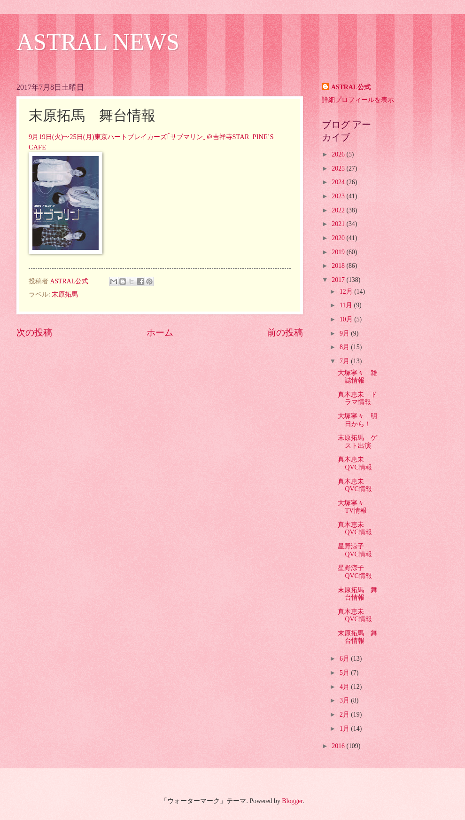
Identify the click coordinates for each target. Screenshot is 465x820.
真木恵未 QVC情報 (355, 463)
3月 (345, 700)
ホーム (160, 332)
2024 (339, 182)
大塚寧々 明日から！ (357, 420)
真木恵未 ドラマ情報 (357, 398)
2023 (339, 196)
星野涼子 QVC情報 (355, 550)
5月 (345, 672)
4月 (345, 686)
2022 (339, 210)
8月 (345, 347)
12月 (347, 291)
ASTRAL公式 (351, 87)
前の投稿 (285, 332)
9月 (345, 333)
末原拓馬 (65, 294)
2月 (345, 714)
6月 (345, 658)
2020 (339, 238)
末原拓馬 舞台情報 (357, 593)
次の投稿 (34, 332)
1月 (345, 728)
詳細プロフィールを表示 (358, 99)
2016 (339, 746)
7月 (345, 361)
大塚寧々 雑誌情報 (357, 376)
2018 (339, 265)
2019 (339, 252)
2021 (339, 223)
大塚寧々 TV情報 (354, 507)
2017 (339, 279)
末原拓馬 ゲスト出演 (357, 441)
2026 (339, 154)
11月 (347, 305)
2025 (339, 168)
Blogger (292, 800)
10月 (347, 319)
